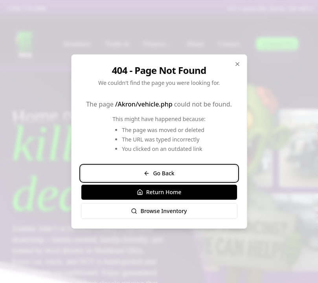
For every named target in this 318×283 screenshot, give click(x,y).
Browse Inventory (159, 211)
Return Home (159, 192)
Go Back (158, 173)
